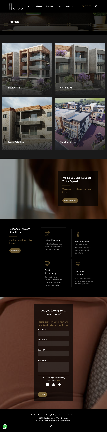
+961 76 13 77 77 (84, 6)
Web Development (51, 420)
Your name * (53, 332)
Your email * (53, 342)
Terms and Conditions (67, 415)
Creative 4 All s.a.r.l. (65, 420)
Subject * (53, 352)
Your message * (53, 366)
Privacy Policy (51, 415)
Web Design (39, 420)
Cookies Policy (36, 415)
